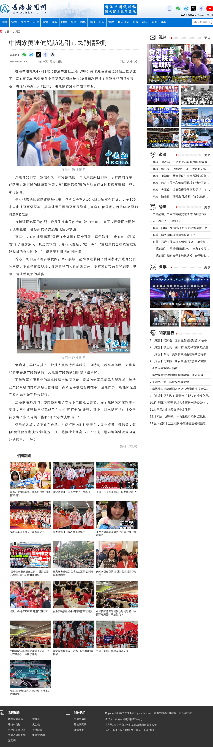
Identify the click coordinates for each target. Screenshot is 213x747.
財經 (64, 22)
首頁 (6, 31)
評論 (102, 22)
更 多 (207, 37)
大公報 (36, 724)
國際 (55, 22)
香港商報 (37, 729)
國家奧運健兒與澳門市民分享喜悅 (71, 492)
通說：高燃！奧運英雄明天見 (112, 651)
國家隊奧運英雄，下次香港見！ (27, 531)
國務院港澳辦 (15, 719)
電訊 (92, 22)
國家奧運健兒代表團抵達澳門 (69, 531)
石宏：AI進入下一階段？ (165, 221)
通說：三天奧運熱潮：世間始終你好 (116, 492)
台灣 (36, 22)
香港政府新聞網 (17, 735)
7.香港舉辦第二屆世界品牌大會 (169, 381)
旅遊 (154, 22)
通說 (111, 22)
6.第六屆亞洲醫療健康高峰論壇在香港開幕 (176, 375)
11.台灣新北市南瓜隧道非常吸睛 (170, 409)
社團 (135, 22)
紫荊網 (12, 740)
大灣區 (25, 22)
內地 (45, 22)
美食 (164, 22)
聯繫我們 (79, 729)
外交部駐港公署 (17, 729)
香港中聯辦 (14, 724)
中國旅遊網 (38, 735)
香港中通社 (80, 719)
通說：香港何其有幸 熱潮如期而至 (29, 611)
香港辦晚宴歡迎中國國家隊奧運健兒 (73, 611)
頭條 (5, 22)
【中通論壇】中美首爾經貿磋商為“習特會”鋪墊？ (180, 214)
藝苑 (145, 22)
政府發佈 (123, 22)
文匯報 (36, 719)
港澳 (14, 22)
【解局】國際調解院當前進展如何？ (172, 234)
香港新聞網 (80, 724)
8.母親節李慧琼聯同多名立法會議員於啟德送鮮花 (181, 388)
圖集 (83, 22)
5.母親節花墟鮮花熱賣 (164, 368)
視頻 (73, 22)
